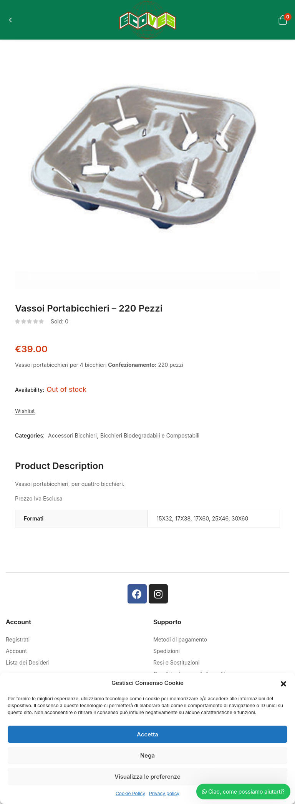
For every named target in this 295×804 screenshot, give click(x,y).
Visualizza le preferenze (147, 776)
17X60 (201, 518)
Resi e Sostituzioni (176, 662)
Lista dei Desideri (28, 662)
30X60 (240, 518)
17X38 (183, 518)
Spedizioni (166, 651)
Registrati (18, 639)
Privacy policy (164, 793)
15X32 (164, 518)
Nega (147, 755)
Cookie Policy (130, 793)
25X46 (220, 518)
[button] (283, 683)
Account (16, 651)
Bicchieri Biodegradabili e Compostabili (149, 435)
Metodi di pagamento (180, 639)
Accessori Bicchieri (72, 435)
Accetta (147, 734)
